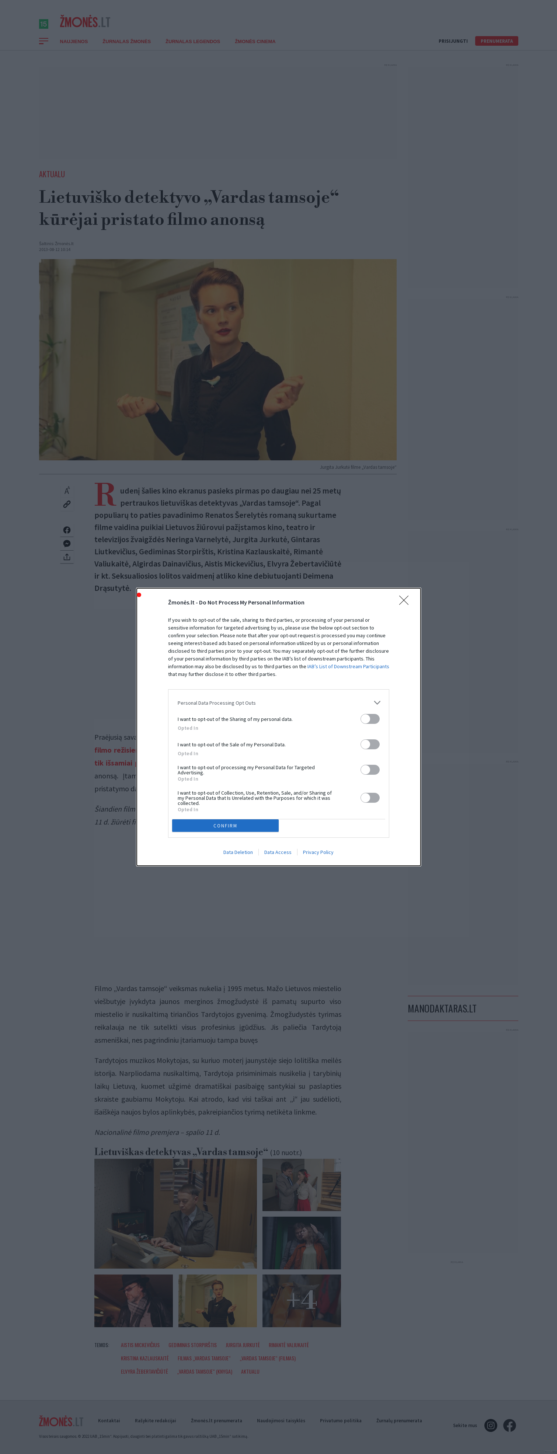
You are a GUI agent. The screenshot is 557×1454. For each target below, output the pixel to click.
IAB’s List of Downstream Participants (348, 666)
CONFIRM (225, 825)
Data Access (278, 852)
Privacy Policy (318, 852)
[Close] (406, 603)
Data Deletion (238, 852)
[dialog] (279, 727)
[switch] (370, 719)
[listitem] (279, 703)
